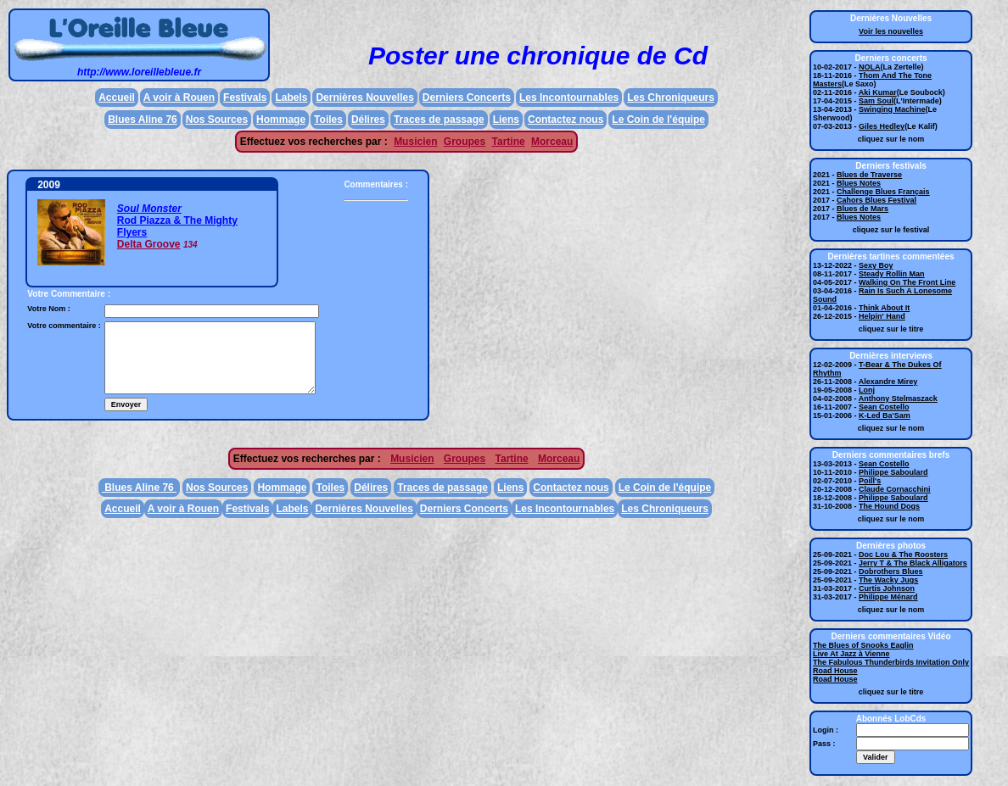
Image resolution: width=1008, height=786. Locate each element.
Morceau (552, 142)
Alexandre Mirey (888, 381)
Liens (506, 119)
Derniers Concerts (467, 97)
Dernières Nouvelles (364, 97)
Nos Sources (217, 119)
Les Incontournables (569, 97)
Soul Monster (149, 209)
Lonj (867, 390)
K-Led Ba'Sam (884, 415)
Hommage (280, 119)
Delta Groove (149, 244)
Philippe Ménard (888, 597)
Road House (835, 670)
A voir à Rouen (179, 97)
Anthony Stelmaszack (898, 398)
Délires (368, 119)
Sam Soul (876, 101)
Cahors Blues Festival (876, 200)
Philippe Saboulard (893, 472)
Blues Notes (859, 183)
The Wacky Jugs (888, 580)
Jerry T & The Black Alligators (913, 563)
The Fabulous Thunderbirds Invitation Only (891, 662)
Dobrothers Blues (891, 571)
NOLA (870, 67)
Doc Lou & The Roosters (903, 554)
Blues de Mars (862, 208)
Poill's (870, 481)
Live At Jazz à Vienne (851, 653)
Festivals (244, 97)
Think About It (884, 308)
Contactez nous (565, 119)
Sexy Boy (876, 265)
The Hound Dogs (889, 506)
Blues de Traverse (869, 174)
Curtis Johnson (887, 588)
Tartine (508, 142)
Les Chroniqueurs (670, 97)
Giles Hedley (881, 126)
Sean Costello (884, 407)
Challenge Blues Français (883, 191)
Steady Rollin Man (892, 274)
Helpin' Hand (882, 316)
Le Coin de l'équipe (658, 119)
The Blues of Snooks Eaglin (863, 645)
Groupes (464, 142)
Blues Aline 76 (142, 119)
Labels (291, 97)
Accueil (116, 97)
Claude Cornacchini (895, 489)
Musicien (415, 142)
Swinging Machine (892, 109)
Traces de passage (439, 119)
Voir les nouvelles (891, 31)
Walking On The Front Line (907, 282)
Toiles (328, 119)
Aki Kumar (878, 92)
